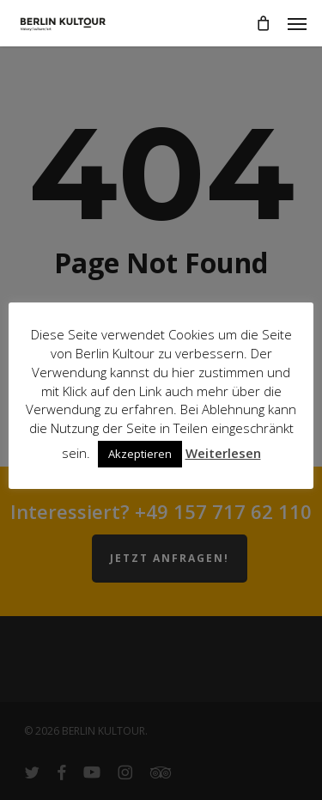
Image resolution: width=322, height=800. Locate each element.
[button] (297, 23)
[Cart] (262, 23)
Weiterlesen (223, 452)
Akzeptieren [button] (140, 453)
